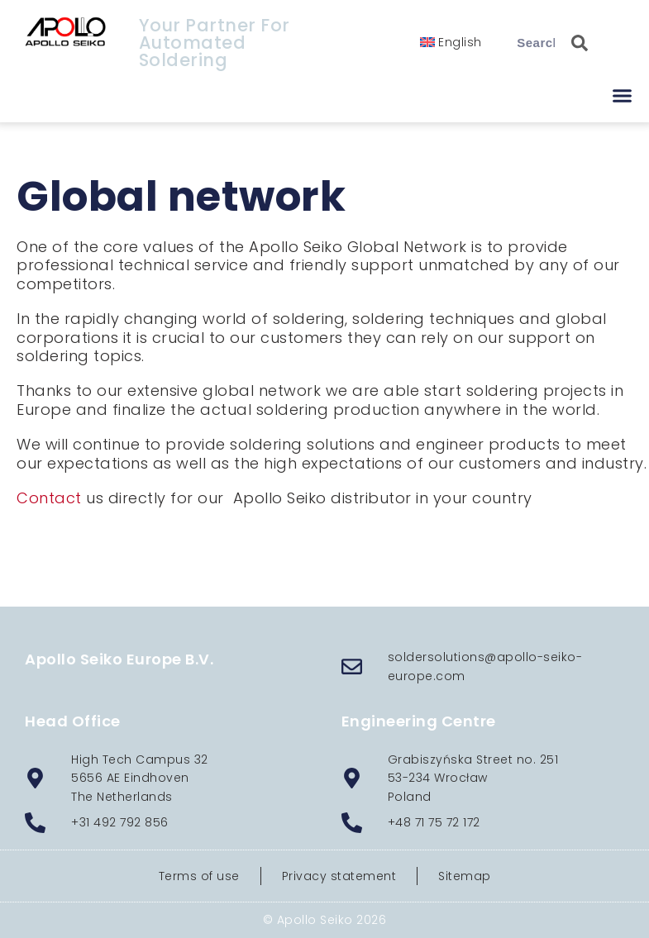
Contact (49, 498)
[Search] (571, 43)
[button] (622, 95)
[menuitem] (451, 42)
